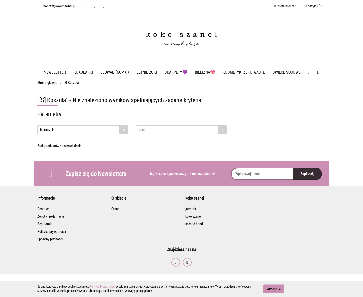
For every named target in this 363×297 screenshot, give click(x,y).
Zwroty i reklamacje (50, 216)
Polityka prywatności (51, 232)
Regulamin (44, 224)
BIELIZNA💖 (205, 72)
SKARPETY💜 (176, 72)
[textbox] (177, 129)
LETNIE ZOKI (147, 72)
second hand (194, 224)
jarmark (190, 209)
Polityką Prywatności (102, 286)
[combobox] (181, 129)
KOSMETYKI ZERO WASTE (244, 72)
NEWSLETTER (55, 72)
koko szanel (193, 216)
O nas (115, 209)
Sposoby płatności (50, 239)
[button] (313, 6)
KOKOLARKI (83, 72)
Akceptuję (274, 289)
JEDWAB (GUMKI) (115, 72)
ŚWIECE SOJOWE (287, 72)
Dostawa (43, 209)
